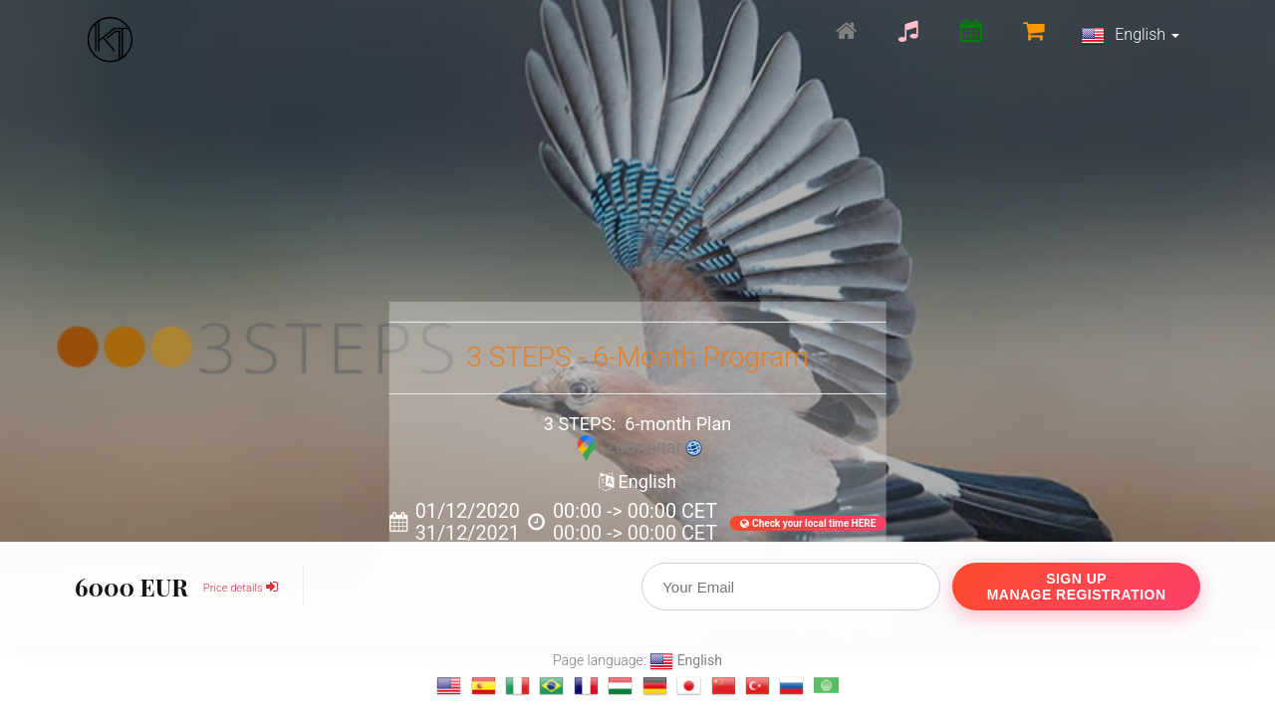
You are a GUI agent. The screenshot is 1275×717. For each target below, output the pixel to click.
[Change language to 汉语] (723, 685)
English (1130, 36)
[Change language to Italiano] (517, 685)
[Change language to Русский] (791, 685)
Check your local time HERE (808, 523)
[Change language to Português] (551, 685)
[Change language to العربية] (826, 685)
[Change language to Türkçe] (757, 685)
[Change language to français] (586, 685)
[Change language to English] (448, 685)
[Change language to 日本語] (688, 685)
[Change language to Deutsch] (654, 685)
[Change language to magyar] (620, 685)
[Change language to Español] (483, 685)
